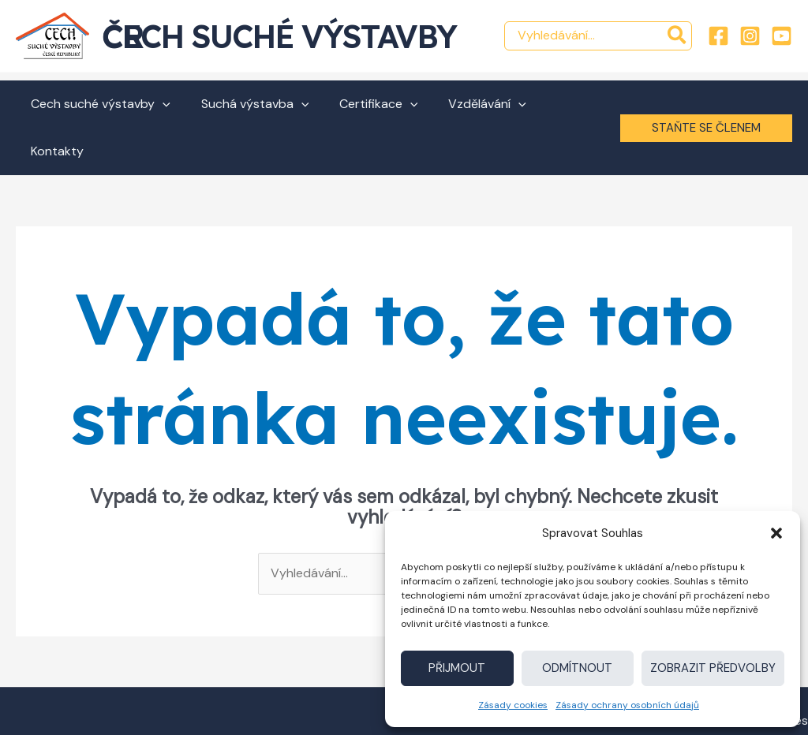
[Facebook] (718, 36)
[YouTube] (781, 36)
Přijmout (456, 668)
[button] (776, 533)
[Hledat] (677, 36)
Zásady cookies (513, 705)
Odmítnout (577, 668)
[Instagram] (750, 36)
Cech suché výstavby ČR (279, 36)
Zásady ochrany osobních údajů (627, 705)
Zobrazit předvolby (713, 668)
